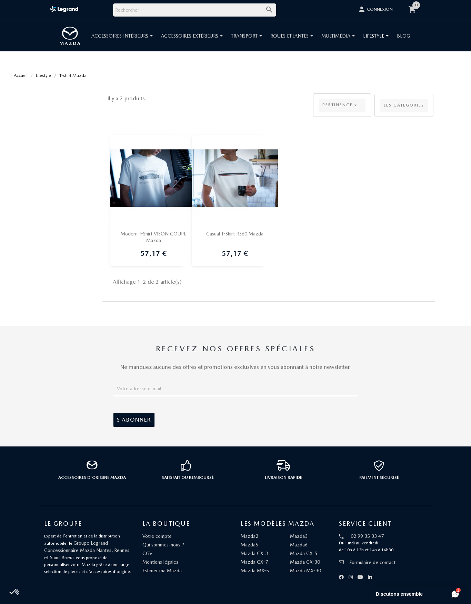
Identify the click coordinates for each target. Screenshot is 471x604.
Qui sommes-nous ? (163, 544)
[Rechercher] (194, 10)
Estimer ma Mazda (162, 570)
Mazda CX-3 (254, 553)
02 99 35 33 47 (367, 536)
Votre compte (157, 536)
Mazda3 (299, 536)
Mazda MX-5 (255, 570)
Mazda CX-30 (305, 562)
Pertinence (340, 105)
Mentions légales (160, 562)
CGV (147, 553)
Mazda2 (249, 536)
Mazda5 (249, 544)
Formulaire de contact (367, 562)
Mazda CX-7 (254, 562)
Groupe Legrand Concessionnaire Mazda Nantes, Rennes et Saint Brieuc (86, 550)
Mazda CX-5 (303, 553)
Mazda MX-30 (305, 570)
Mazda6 (299, 544)
